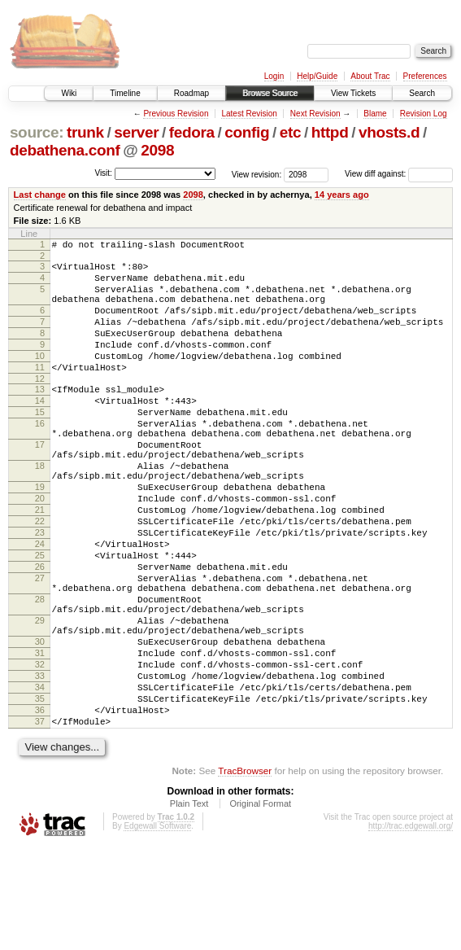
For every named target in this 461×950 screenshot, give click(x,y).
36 (40, 807)
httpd (330, 132)
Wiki (68, 93)
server (136, 132)
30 (40, 724)
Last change (40, 194)
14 (40, 430)
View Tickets (353, 93)
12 (40, 405)
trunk (85, 132)
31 (40, 738)
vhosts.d (389, 132)
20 (40, 549)
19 (40, 536)
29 (40, 698)
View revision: (257, 173)
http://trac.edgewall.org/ (410, 928)
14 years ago (342, 194)
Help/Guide (317, 76)
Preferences (425, 76)
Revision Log (423, 113)
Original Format (260, 906)
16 (40, 457)
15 (40, 444)
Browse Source (270, 93)
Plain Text (189, 906)
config (246, 132)
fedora (192, 132)
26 (40, 632)
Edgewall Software (157, 928)
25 (40, 619)
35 (40, 794)
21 (40, 563)
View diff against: (399, 173)
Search (422, 93)
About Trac (369, 76)
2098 (157, 150)
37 (40, 821)
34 (40, 780)
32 (40, 752)
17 (40, 483)
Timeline (125, 93)
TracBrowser (245, 873)
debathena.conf (65, 150)
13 (40, 416)
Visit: (103, 173)
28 (40, 672)
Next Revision (315, 113)
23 (40, 591)
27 (40, 646)
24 (40, 605)
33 (40, 766)
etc (290, 132)
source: (36, 132)
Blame (374, 113)
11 (40, 391)
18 (40, 509)
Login (274, 76)
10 (40, 378)
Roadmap (191, 93)
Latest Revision (248, 113)
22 (40, 577)
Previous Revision (175, 113)
